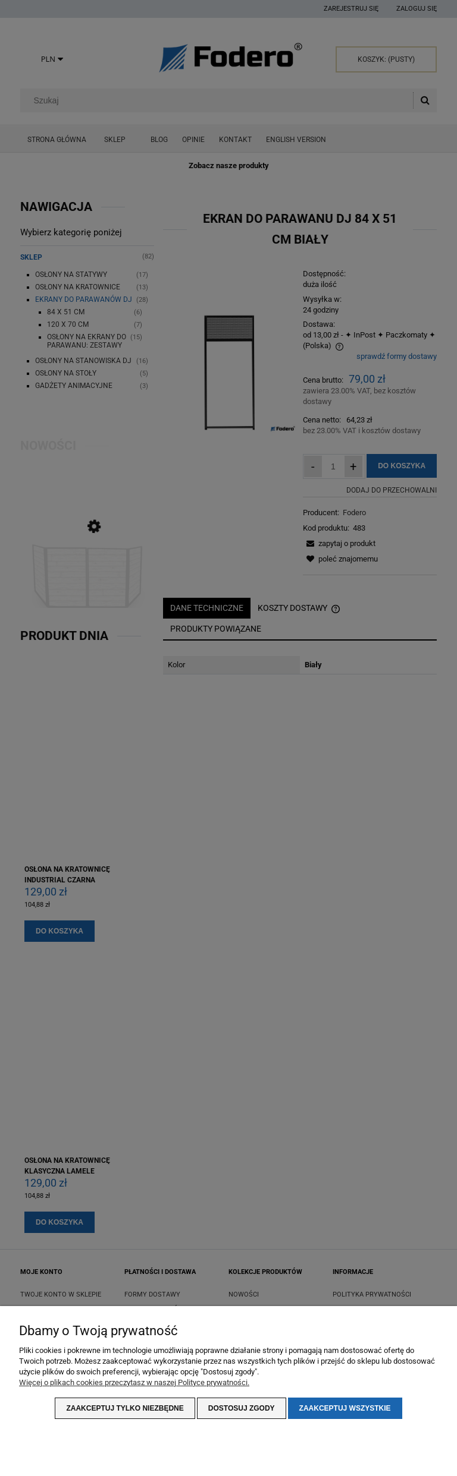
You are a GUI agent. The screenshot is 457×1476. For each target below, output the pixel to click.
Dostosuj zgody (241, 1408)
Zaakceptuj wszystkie (345, 1408)
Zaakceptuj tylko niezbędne (124, 1408)
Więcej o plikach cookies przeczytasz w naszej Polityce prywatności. (134, 1382)
